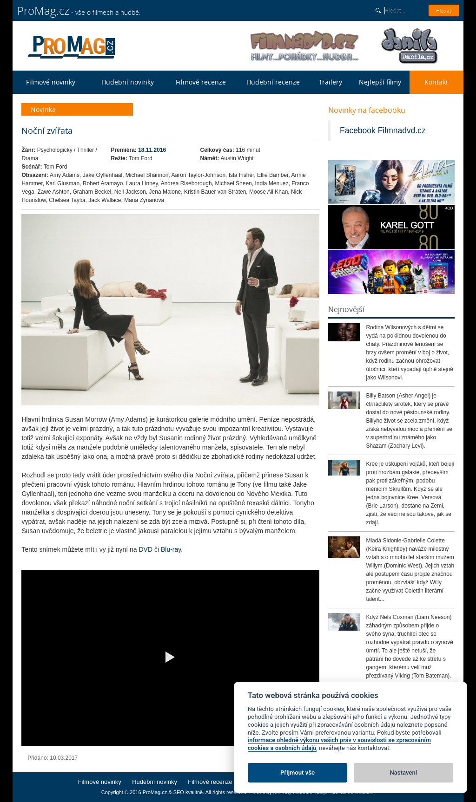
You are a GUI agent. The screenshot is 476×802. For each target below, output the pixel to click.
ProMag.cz (155, 792)
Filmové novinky (50, 82)
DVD (146, 549)
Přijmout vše (297, 772)
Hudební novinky (127, 82)
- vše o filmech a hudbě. (78, 10)
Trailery (330, 82)
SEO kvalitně (188, 792)
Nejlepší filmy (380, 82)
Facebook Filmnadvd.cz (383, 130)
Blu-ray (170, 549)
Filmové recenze (201, 82)
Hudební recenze (273, 82)
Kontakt (436, 82)
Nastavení (403, 772)
